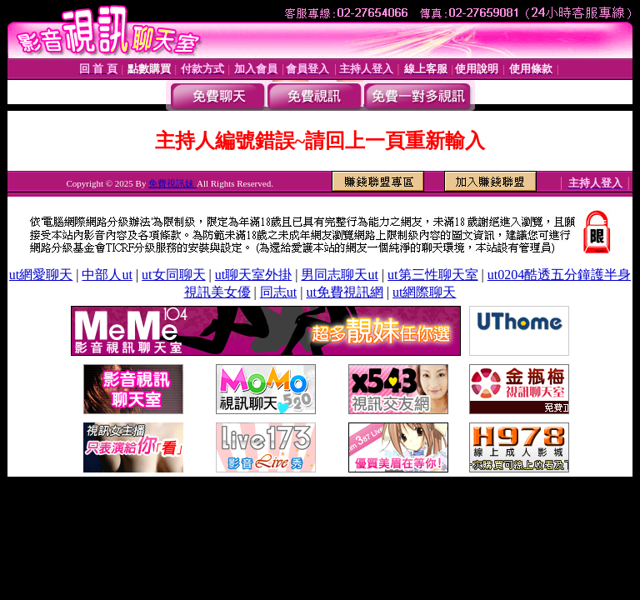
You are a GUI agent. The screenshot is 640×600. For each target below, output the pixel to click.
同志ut (278, 292)
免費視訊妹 (172, 183)
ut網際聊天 (424, 292)
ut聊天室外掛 (253, 275)
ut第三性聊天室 (433, 275)
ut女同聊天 (173, 275)
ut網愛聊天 (40, 275)
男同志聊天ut (339, 275)
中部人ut (107, 275)
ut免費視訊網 (344, 292)
